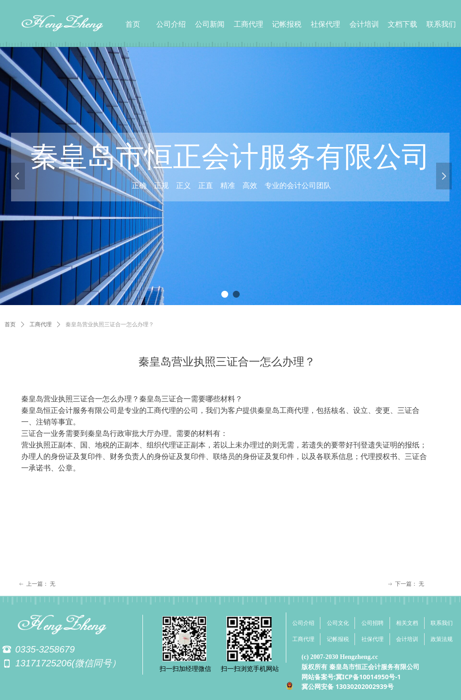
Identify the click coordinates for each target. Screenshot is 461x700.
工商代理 (41, 324)
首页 (10, 324)
